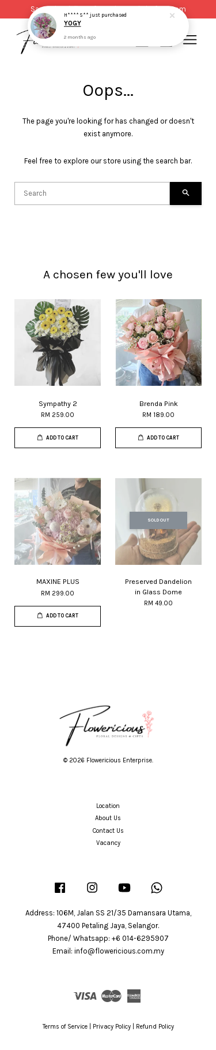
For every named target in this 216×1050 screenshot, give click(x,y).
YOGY (72, 22)
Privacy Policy (112, 1026)
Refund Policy (155, 1026)
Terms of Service (65, 1026)
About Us (108, 818)
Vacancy (108, 843)
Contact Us (108, 831)
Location (108, 806)
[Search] (92, 193)
